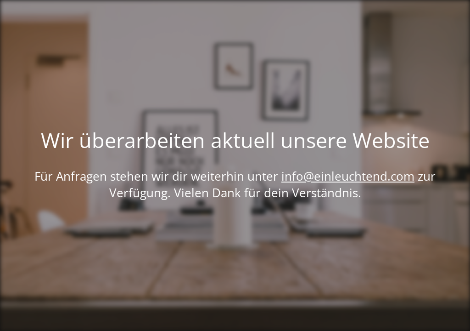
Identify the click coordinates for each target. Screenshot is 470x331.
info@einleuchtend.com (347, 176)
